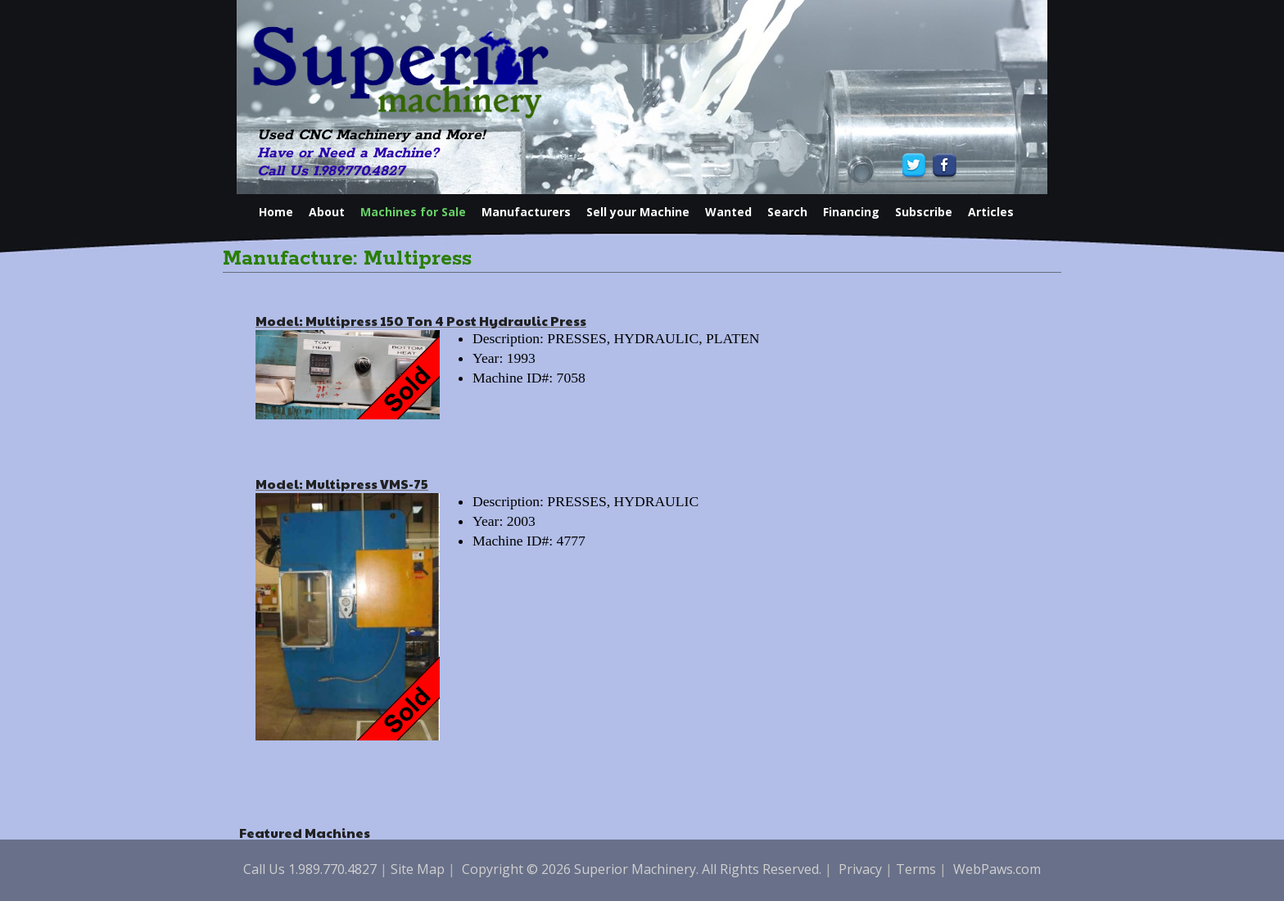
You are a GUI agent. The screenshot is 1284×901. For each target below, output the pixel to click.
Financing (851, 212)
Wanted (728, 212)
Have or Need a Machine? (348, 153)
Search (787, 212)
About (327, 212)
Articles (991, 212)
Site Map (418, 869)
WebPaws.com (997, 869)
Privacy (860, 869)
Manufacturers (526, 212)
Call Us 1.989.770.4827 (331, 171)
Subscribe (923, 212)
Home (276, 212)
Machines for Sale (413, 212)
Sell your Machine (637, 212)
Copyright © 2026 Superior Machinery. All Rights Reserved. (641, 869)
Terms (916, 869)
